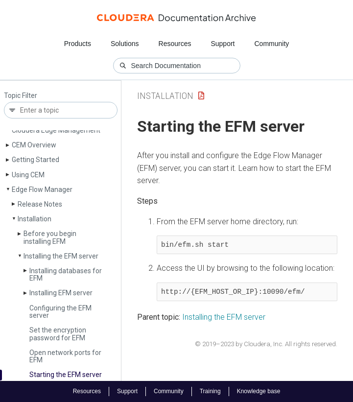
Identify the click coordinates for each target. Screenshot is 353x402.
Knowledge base (259, 391)
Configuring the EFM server (60, 311)
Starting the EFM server (65, 374)
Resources (175, 43)
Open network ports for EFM (65, 356)
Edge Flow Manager (42, 189)
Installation (34, 219)
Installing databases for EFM (65, 274)
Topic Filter (20, 95)
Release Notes (40, 204)
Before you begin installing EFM (50, 237)
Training (210, 391)
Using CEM (28, 175)
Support (223, 43)
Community (272, 43)
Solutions (125, 43)
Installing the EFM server (61, 256)
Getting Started (35, 160)
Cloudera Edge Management (56, 130)
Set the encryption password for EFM (57, 333)
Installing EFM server (61, 293)
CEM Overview (34, 145)
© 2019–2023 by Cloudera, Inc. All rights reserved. (266, 344)
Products (77, 43)
